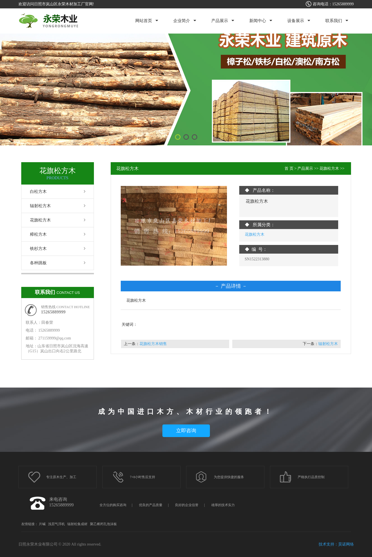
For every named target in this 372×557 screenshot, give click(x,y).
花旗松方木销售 (153, 344)
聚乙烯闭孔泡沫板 (103, 524)
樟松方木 (38, 234)
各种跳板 (38, 263)
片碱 (42, 524)
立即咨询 (186, 430)
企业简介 (181, 20)
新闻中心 (257, 20)
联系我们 (333, 20)
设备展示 (295, 20)
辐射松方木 (40, 206)
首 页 (289, 168)
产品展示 (219, 20)
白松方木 (38, 191)
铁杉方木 (38, 248)
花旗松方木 (40, 220)
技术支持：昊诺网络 (336, 544)
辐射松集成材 (77, 524)
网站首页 (143, 20)
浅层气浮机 (56, 524)
